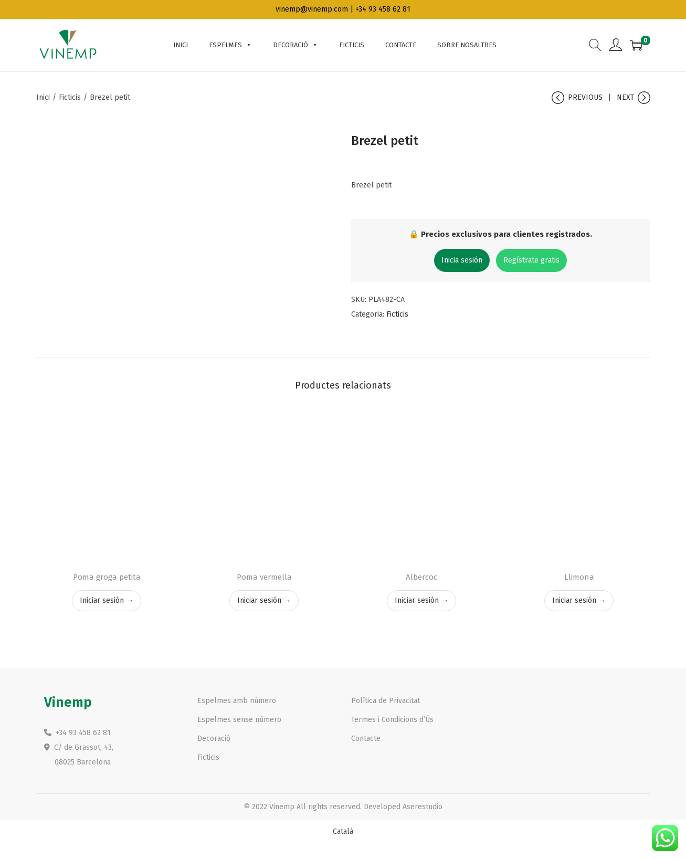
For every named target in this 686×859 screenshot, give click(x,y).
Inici (43, 97)
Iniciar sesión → (106, 600)
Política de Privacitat (385, 700)
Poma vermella (264, 577)
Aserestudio (422, 806)
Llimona (579, 577)
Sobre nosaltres (467, 45)
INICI (180, 45)
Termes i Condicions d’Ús (392, 719)
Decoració (295, 45)
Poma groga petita (107, 577)
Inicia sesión (461, 260)
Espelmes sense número (239, 719)
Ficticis (351, 45)
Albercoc (421, 577)
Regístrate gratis (531, 260)
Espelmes (230, 45)
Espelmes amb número (236, 700)
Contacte (400, 45)
